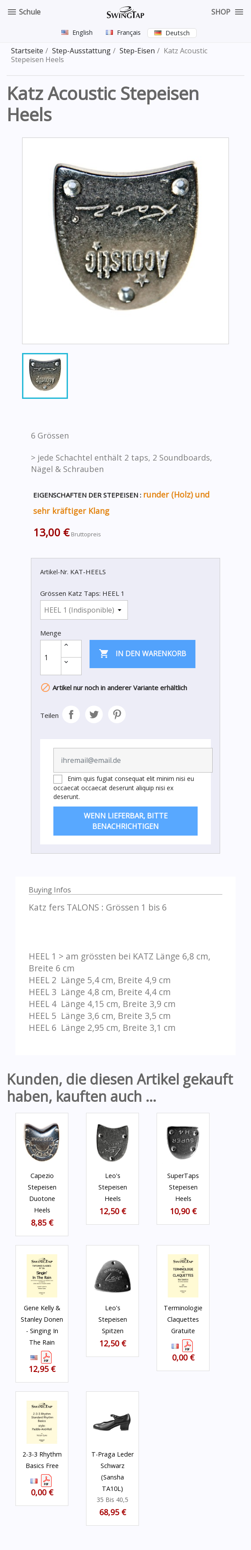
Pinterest (117, 714)
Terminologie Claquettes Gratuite (183, 1319)
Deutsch (177, 33)
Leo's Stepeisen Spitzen (112, 1319)
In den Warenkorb (142, 654)
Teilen (71, 714)
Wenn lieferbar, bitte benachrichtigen (126, 821)
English (82, 32)
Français (129, 32)
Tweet (94, 714)
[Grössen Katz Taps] (84, 610)
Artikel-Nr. (54, 572)
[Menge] (50, 657)
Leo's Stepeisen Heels (112, 1187)
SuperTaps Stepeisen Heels (183, 1187)
